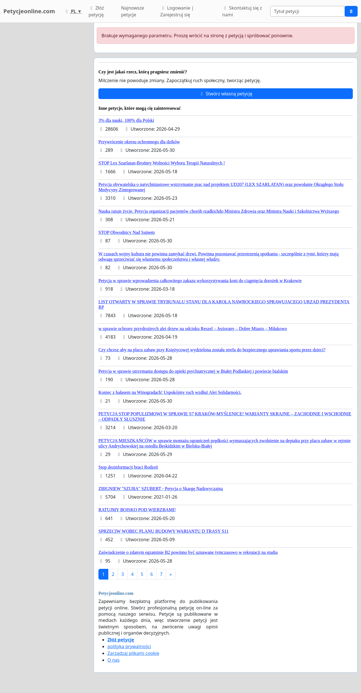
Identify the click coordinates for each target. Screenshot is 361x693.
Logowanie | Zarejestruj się (177, 11)
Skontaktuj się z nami (242, 11)
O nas (113, 660)
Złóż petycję (96, 11)
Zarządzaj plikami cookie (133, 653)
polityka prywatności (129, 646)
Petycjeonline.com (29, 11)
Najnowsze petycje (132, 11)
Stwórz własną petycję (225, 94)
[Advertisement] (45, 107)
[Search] (307, 11)
